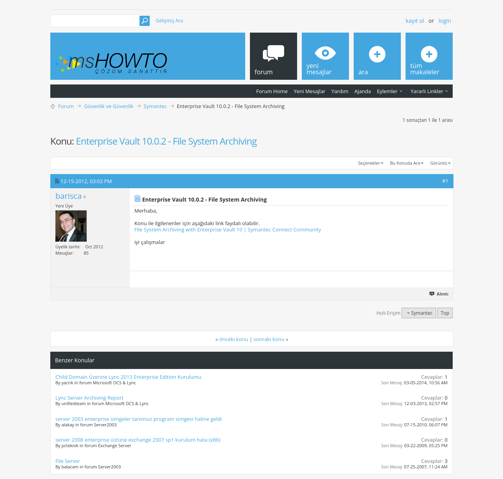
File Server (67, 460)
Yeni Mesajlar (309, 91)
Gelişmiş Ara (169, 20)
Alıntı (439, 294)
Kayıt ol (415, 20)
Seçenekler (369, 163)
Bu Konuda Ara (405, 163)
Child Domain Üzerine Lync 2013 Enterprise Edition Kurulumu (128, 376)
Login (445, 20)
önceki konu (233, 339)
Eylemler (387, 91)
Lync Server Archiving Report (89, 397)
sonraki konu (269, 339)
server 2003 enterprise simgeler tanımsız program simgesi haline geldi (138, 418)
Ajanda (362, 91)
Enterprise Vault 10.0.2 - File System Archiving (166, 140)
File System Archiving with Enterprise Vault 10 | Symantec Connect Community (227, 229)
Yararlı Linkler (427, 91)
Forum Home (272, 91)
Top (445, 313)
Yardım (340, 91)
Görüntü (438, 163)
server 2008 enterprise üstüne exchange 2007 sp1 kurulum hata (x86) (137, 439)
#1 (445, 180)
